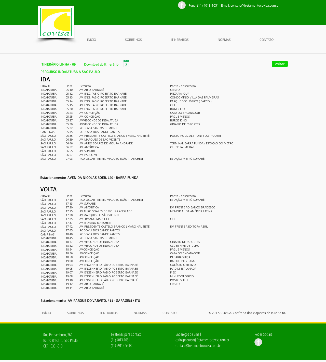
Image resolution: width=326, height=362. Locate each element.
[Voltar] (280, 64)
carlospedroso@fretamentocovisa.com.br (202, 340)
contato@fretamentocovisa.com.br (255, 5)
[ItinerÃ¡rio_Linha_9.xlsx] (126, 64)
